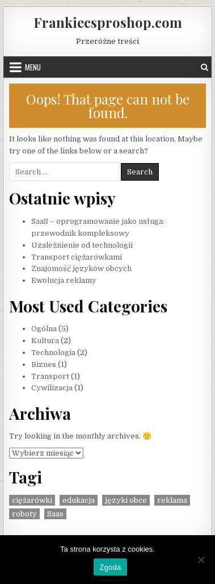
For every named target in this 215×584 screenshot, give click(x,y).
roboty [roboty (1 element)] (24, 514)
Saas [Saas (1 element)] (55, 514)
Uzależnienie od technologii (82, 245)
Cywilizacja (52, 387)
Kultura (45, 340)
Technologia (53, 352)
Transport (50, 376)
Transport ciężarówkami (76, 257)
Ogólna (44, 328)
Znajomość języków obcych (81, 268)
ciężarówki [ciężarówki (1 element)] (32, 500)
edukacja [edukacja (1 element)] (78, 500)
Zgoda (110, 567)
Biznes (43, 364)
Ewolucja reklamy (63, 280)
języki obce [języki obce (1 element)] (126, 500)
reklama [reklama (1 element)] (172, 500)
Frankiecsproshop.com (107, 22)
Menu (33, 67)
